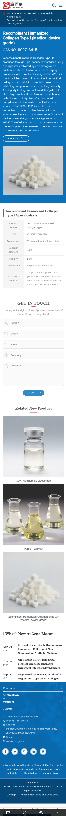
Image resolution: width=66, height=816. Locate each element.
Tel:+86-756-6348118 (15, 721)
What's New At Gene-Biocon (29, 634)
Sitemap (11, 795)
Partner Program (13, 741)
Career (8, 737)
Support (8, 701)
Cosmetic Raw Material (39, 13)
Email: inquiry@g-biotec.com (20, 717)
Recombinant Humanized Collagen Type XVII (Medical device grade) (34, 618)
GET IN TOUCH (34, 303)
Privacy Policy (27, 795)
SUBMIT (34, 393)
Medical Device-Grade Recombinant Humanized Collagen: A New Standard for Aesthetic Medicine (40, 649)
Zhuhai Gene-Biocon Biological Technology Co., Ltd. (30, 786)
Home (10, 13)
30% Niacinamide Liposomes (34, 480)
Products (20, 13)
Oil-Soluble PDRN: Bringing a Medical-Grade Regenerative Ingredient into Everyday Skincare (39, 663)
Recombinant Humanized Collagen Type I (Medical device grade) (34, 22)
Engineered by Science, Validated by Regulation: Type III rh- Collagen (40, 676)
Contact (15, 138)
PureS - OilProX (34, 548)
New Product (14, 17)
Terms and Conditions (46, 795)
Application (11, 694)
